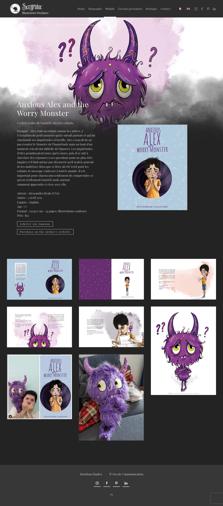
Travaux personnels (130, 8)
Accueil (11, 25)
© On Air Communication (126, 474)
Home (81, 8)
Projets (110, 8)
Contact (166, 8)
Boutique (151, 8)
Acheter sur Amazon (35, 223)
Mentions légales (91, 474)
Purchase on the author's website (45, 231)
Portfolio (44, 25)
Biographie (95, 8)
